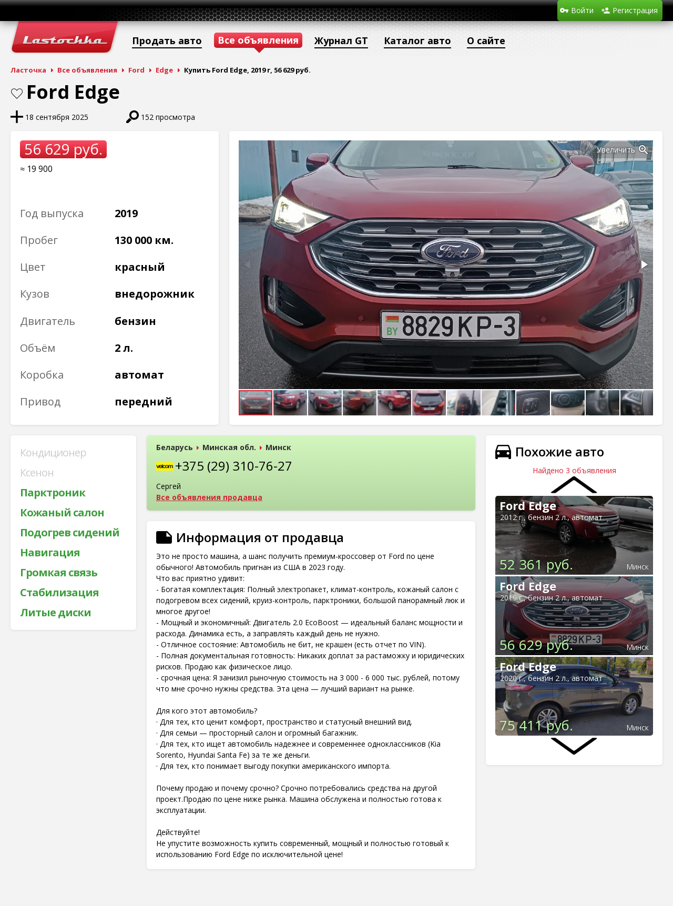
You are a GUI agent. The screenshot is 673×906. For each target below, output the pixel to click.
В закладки (17, 93)
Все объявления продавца (209, 497)
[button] (643, 149)
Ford (136, 70)
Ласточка (28, 70)
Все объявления (87, 70)
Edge (164, 70)
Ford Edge (527, 505)
